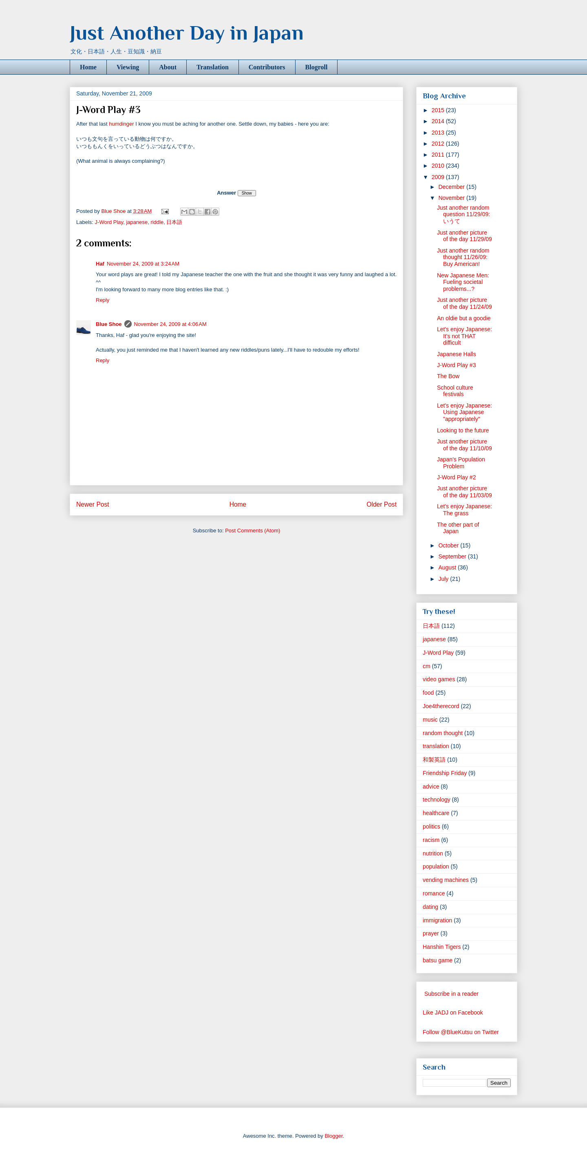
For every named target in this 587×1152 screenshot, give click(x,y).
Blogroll (316, 67)
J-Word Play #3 (456, 365)
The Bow (448, 376)
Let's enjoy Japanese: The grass (464, 509)
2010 (439, 165)
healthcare (436, 813)
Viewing (128, 67)
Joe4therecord (441, 706)
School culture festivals (455, 391)
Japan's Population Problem (461, 463)
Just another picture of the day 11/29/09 (464, 236)
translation (436, 746)
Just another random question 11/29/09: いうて (463, 214)
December (452, 187)
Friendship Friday (445, 773)
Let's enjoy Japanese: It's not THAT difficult (464, 336)
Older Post (381, 504)
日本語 (174, 222)
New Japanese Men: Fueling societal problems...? (463, 282)
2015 (439, 110)
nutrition (433, 853)
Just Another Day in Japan (187, 32)
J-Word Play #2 (456, 477)
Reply (102, 300)
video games (439, 679)
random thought (443, 733)
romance (434, 893)
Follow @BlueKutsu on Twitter (461, 1032)
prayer (431, 933)
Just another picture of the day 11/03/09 (464, 491)
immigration (437, 920)
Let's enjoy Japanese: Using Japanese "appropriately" (464, 412)
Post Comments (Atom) (252, 530)
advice (431, 786)
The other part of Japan (458, 528)
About (168, 67)
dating (430, 907)
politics (431, 826)
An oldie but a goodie (464, 318)
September (453, 556)
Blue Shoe (109, 324)
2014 (439, 121)
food (428, 692)
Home (88, 67)
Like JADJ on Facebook (453, 1012)
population (436, 866)
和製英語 (434, 759)
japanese (137, 222)
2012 (439, 143)
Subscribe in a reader (451, 993)
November (452, 198)
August (447, 567)
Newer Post (92, 504)
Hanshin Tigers (442, 947)
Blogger (333, 1136)
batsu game (437, 960)
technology (436, 799)
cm (426, 666)
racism (431, 840)
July (444, 579)
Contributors (267, 67)
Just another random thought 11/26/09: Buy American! (463, 257)
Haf (100, 264)
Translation (212, 67)
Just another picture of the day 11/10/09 (464, 445)
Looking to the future (463, 430)
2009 (439, 177)
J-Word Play (109, 222)
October (449, 545)
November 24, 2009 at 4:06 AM (170, 324)
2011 (439, 154)
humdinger (121, 124)
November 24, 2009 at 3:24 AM (143, 264)
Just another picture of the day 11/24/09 (464, 303)
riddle (156, 222)
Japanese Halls (456, 354)
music (430, 719)
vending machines (446, 880)
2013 (439, 132)
